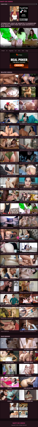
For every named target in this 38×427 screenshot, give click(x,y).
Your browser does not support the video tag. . (19, 38)
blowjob (3, 50)
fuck (16, 50)
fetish (23, 50)
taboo (19, 50)
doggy (27, 50)
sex (6, 50)
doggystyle (11, 50)
